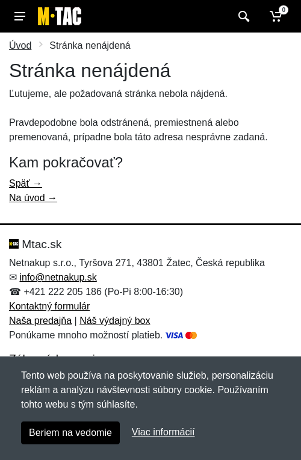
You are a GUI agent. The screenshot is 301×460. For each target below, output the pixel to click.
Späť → (25, 183)
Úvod (20, 45)
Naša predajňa (40, 320)
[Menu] (20, 16)
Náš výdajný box (114, 320)
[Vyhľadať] (242, 16)
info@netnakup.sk (57, 277)
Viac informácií (163, 432)
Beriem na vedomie (70, 432)
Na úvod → (33, 198)
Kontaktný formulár (49, 306)
